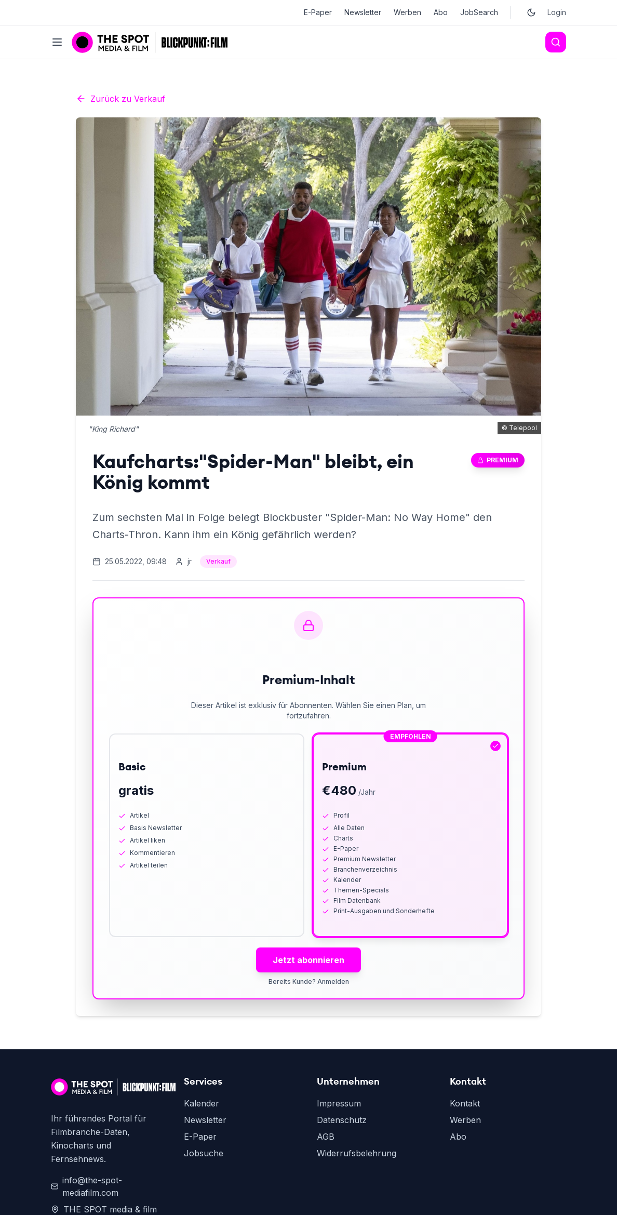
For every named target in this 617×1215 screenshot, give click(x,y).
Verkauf (218, 561)
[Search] (555, 42)
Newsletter (362, 12)
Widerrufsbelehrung (356, 1153)
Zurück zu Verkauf (120, 99)
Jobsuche (203, 1153)
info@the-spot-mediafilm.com (86, 1186)
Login (556, 12)
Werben (407, 12)
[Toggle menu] (57, 42)
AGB (325, 1136)
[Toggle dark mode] (531, 12)
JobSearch (479, 12)
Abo (441, 12)
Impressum (339, 1103)
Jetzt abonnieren (308, 960)
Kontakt (465, 1103)
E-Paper (318, 12)
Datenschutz (342, 1120)
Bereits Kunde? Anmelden (309, 981)
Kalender (201, 1103)
